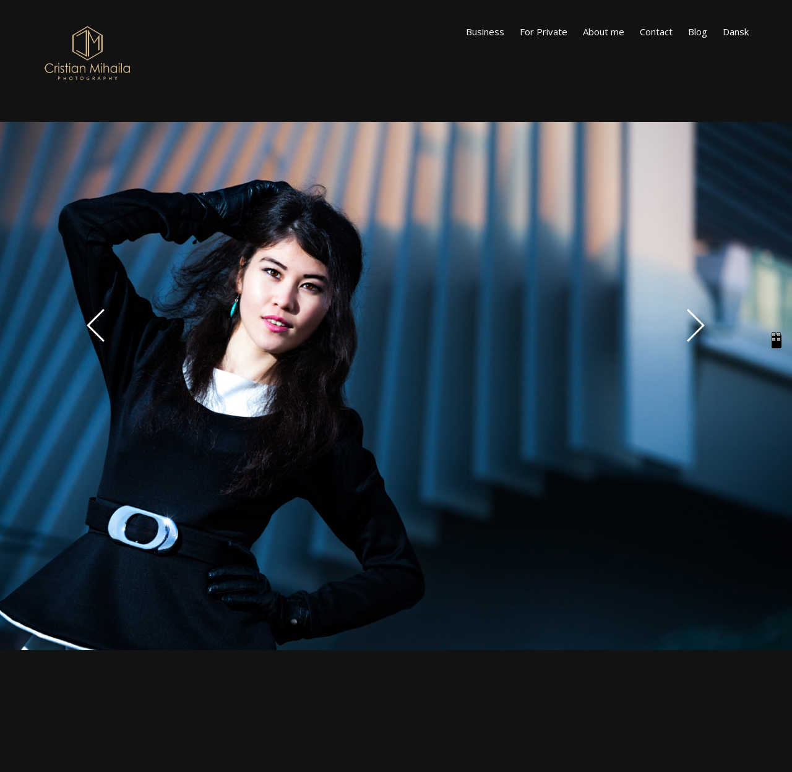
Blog (697, 31)
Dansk (736, 31)
